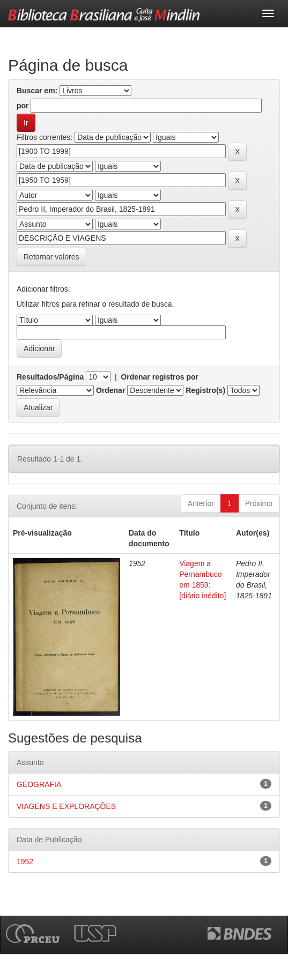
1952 (25, 861)
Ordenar (110, 390)
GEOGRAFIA (39, 784)
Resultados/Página (50, 377)
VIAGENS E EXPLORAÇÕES (66, 806)
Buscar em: (37, 90)
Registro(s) (205, 390)
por (23, 105)
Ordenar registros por (159, 377)
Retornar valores (51, 257)
